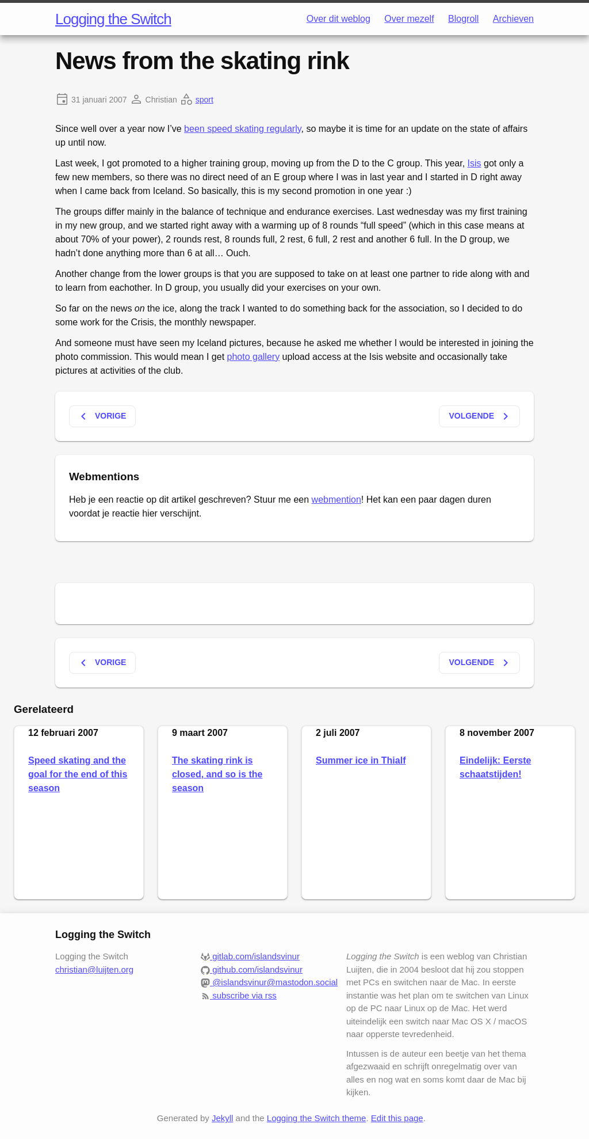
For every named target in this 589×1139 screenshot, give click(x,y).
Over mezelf (409, 19)
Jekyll (223, 1118)
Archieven (513, 19)
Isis (474, 163)
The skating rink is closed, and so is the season (217, 774)
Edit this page (397, 1118)
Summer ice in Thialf (361, 760)
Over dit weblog (338, 19)
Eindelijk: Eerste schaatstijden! (495, 767)
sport (204, 99)
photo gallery (253, 357)
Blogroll (463, 19)
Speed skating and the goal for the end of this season (77, 774)
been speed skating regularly (242, 129)
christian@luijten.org (94, 969)
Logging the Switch (113, 19)
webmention (336, 499)
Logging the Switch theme (316, 1118)
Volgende (480, 416)
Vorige (101, 416)
